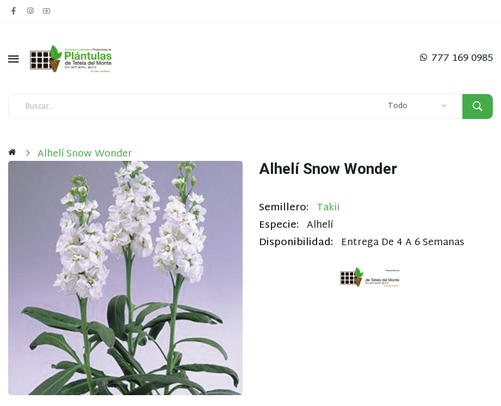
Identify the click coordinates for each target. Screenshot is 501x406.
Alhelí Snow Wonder (85, 154)
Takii (328, 208)
